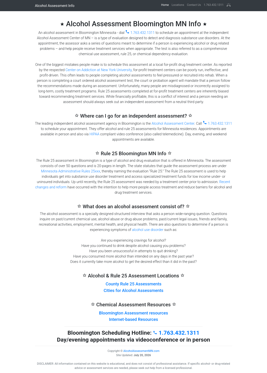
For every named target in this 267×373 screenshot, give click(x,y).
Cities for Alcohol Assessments (133, 290)
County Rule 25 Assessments (133, 283)
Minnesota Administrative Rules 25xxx (70, 171)
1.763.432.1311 (214, 5)
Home (165, 5)
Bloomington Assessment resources (133, 313)
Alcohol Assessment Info (55, 6)
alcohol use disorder (147, 230)
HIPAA (94, 134)
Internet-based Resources (133, 319)
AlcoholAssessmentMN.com (141, 351)
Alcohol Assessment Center (173, 123)
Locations (178, 5)
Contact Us (194, 5)
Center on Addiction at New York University (99, 70)
